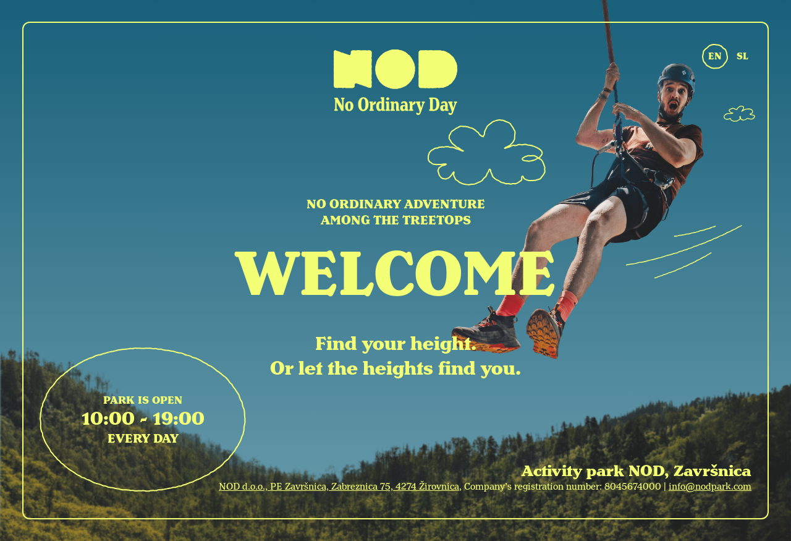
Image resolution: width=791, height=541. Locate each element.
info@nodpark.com (710, 486)
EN (715, 56)
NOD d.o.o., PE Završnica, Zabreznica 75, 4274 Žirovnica (339, 486)
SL (742, 56)
